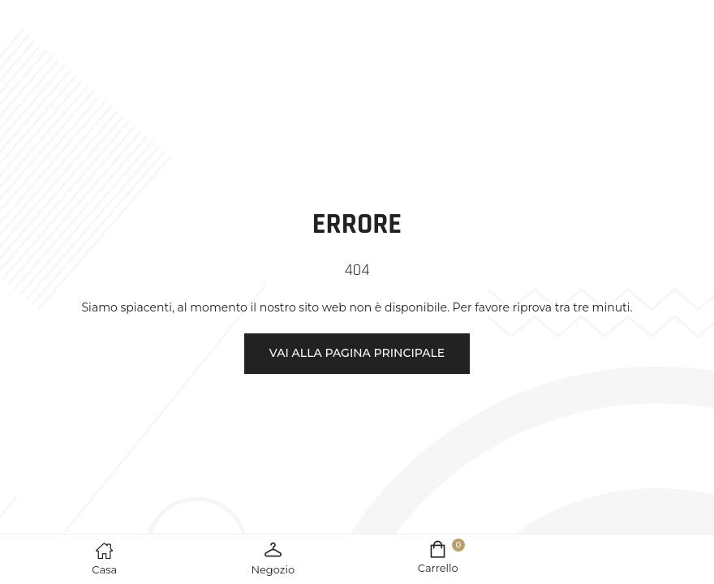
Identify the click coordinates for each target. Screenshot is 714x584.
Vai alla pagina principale (357, 353)
